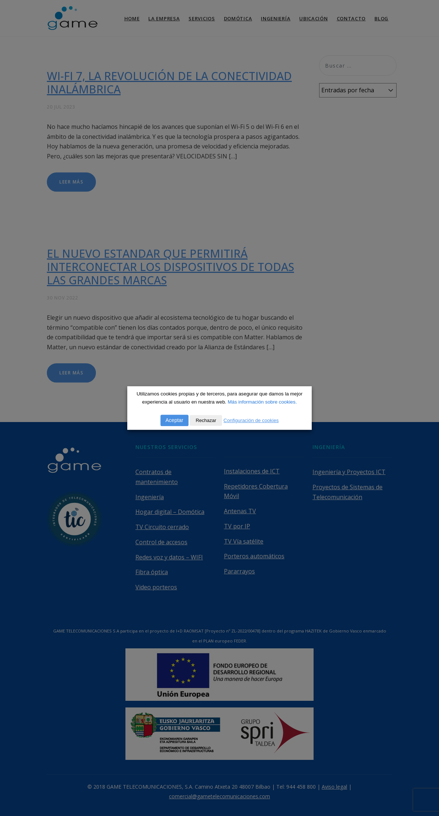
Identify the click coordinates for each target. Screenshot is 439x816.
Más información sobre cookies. (262, 402)
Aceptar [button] (174, 420)
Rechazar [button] (206, 420)
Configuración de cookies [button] (251, 420)
